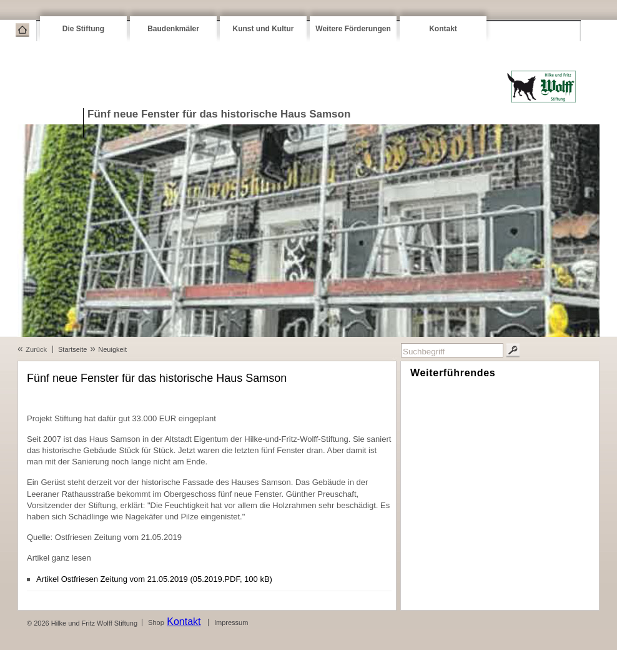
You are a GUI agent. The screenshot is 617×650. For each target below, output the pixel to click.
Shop (156, 622)
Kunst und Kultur (263, 28)
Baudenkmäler (173, 28)
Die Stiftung (83, 28)
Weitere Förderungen (352, 28)
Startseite (22, 30)
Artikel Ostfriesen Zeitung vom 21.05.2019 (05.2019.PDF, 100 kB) (154, 579)
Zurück (36, 349)
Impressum (231, 622)
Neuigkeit (112, 349)
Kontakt (443, 28)
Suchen (513, 350)
